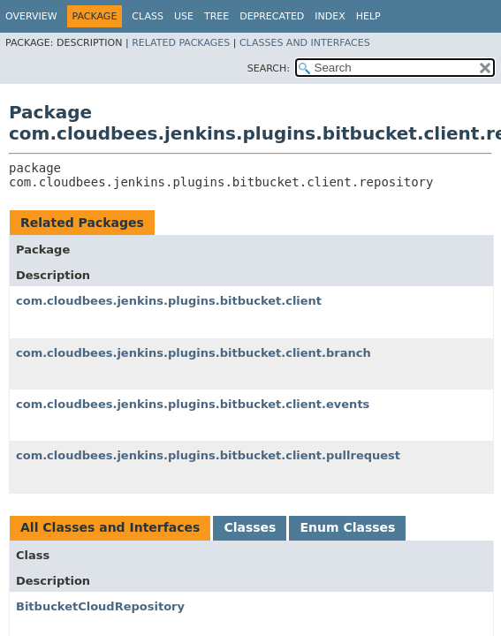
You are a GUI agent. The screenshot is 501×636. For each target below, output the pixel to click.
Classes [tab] (250, 527)
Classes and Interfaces (304, 43)
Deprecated (271, 16)
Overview (31, 16)
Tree (216, 16)
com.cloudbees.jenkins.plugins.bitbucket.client (169, 300)
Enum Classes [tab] (347, 527)
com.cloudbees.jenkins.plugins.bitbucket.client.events (192, 404)
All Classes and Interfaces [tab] (110, 527)
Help (368, 16)
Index (330, 16)
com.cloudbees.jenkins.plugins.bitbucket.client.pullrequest (208, 455)
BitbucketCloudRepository (100, 606)
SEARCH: (268, 68)
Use (184, 16)
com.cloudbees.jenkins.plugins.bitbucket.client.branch (193, 353)
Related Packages (181, 43)
